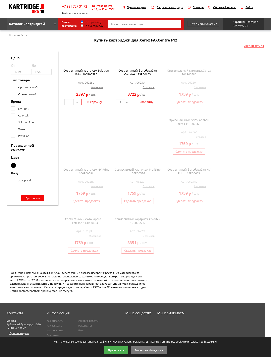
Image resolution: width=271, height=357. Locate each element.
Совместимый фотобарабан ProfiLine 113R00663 (84, 221)
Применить (32, 198)
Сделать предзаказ (189, 102)
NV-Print (23, 108)
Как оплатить (55, 321)
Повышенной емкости (22, 147)
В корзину (94, 102)
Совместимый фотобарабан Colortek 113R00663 (137, 72)
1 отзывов (200, 87)
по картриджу (92, 26)
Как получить (55, 330)
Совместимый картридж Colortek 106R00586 (137, 221)
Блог (81, 330)
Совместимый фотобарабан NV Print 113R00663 (188, 171)
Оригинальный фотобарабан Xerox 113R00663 (189, 122)
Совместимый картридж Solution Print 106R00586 (86, 72)
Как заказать (54, 325)
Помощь (198, 7)
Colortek (23, 115)
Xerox (21, 129)
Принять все (116, 350)
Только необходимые (149, 350)
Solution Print (26, 122)
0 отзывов (97, 87)
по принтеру (91, 22)
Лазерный (24, 180)
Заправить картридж (170, 7)
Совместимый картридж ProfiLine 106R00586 (138, 171)
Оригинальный (28, 87)
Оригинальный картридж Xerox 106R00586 (189, 72)
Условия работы (88, 321)
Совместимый (27, 94)
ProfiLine (23, 136)
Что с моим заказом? (204, 24)
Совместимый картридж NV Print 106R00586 (86, 171)
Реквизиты (85, 325)
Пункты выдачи (136, 7)
